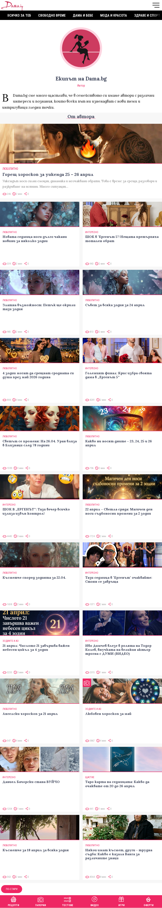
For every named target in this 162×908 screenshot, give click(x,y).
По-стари (12, 889)
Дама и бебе (83, 15)
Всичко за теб (19, 15)
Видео (94, 901)
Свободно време (52, 15)
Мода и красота (113, 15)
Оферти (149, 901)
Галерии (40, 901)
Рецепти (13, 901)
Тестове (67, 901)
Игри (121, 901)
